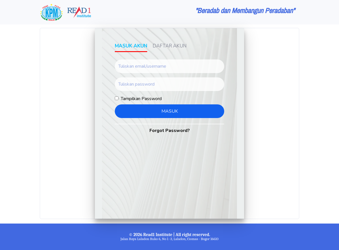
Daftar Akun (170, 46)
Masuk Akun (131, 46)
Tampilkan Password (141, 99)
